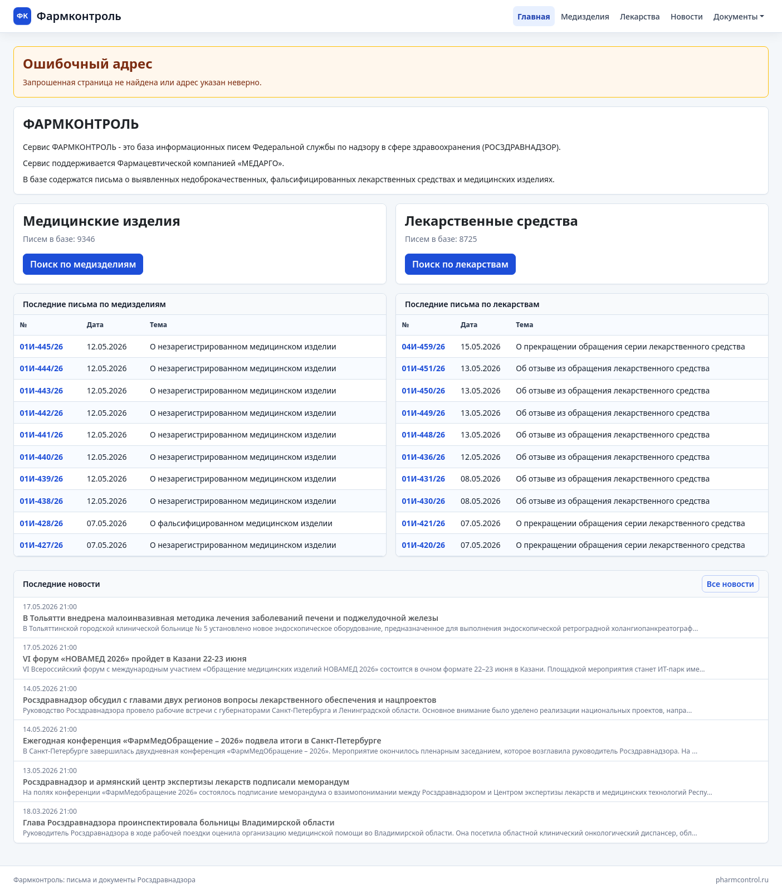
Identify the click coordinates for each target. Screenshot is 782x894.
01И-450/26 (423, 390)
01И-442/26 (41, 412)
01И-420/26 (423, 545)
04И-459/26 (423, 346)
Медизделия (585, 16)
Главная (533, 16)
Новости (687, 16)
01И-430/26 (423, 500)
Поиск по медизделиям (83, 264)
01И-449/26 (423, 412)
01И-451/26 (423, 368)
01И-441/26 (41, 434)
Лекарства (640, 16)
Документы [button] (735, 16)
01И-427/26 (41, 545)
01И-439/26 (41, 478)
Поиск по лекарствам (460, 264)
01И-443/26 (41, 390)
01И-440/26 (41, 456)
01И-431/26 (423, 478)
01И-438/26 (41, 500)
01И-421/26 (423, 523)
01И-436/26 (423, 456)
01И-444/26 (41, 368)
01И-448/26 (423, 434)
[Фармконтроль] (67, 16)
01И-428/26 (41, 523)
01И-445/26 (41, 346)
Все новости (730, 584)
